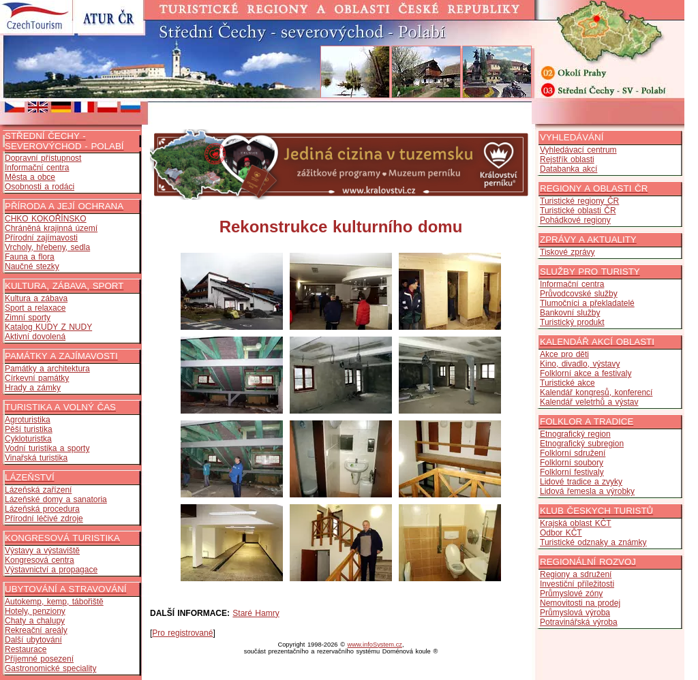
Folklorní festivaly (572, 472)
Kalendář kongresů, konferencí (596, 392)
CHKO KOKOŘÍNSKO (46, 218)
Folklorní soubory (571, 462)
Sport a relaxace (35, 308)
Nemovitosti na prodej (580, 603)
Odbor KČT (561, 533)
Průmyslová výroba (575, 612)
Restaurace (25, 649)
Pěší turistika (28, 429)
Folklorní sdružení (572, 453)
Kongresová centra (39, 560)
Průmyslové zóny (571, 593)
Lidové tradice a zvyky (581, 481)
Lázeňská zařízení (38, 490)
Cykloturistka (28, 439)
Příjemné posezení (39, 659)
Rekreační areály (36, 630)
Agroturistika (27, 419)
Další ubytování (33, 640)
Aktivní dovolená (35, 336)
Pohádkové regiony (575, 220)
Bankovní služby (570, 313)
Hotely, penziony (35, 611)
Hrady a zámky (33, 387)
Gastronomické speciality (50, 668)
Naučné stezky (32, 266)
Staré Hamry (255, 613)
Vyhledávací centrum (578, 150)
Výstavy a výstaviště (42, 550)
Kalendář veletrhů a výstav (589, 402)
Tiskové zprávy (567, 252)
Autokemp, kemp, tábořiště (54, 601)
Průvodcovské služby (579, 293)
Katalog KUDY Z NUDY (48, 327)
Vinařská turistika (36, 458)
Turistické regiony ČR (579, 201)
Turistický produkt (572, 322)
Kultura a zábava (36, 298)
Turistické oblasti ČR (578, 210)
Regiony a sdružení (575, 574)
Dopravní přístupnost (43, 158)
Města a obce (30, 177)
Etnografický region (575, 434)
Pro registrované (182, 633)
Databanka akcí (568, 169)
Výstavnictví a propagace (51, 569)
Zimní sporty (27, 317)
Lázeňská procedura (42, 509)
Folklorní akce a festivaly (585, 373)
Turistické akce (567, 383)
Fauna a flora (30, 257)
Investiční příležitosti (577, 584)
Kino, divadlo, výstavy (580, 364)
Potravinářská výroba (579, 622)
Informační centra (37, 167)
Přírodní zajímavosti (41, 238)
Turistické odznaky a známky (593, 542)
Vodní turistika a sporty (47, 448)
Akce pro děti (564, 354)
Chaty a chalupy (35, 620)
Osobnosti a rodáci (39, 186)
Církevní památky (37, 378)
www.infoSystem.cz (375, 644)
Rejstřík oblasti (567, 159)
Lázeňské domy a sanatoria (56, 499)
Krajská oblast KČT (575, 523)
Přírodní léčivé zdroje (44, 518)
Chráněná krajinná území (51, 228)
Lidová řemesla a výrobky (587, 491)
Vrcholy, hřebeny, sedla (47, 247)
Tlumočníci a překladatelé (587, 303)
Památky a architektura (47, 368)
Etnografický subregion (582, 443)
